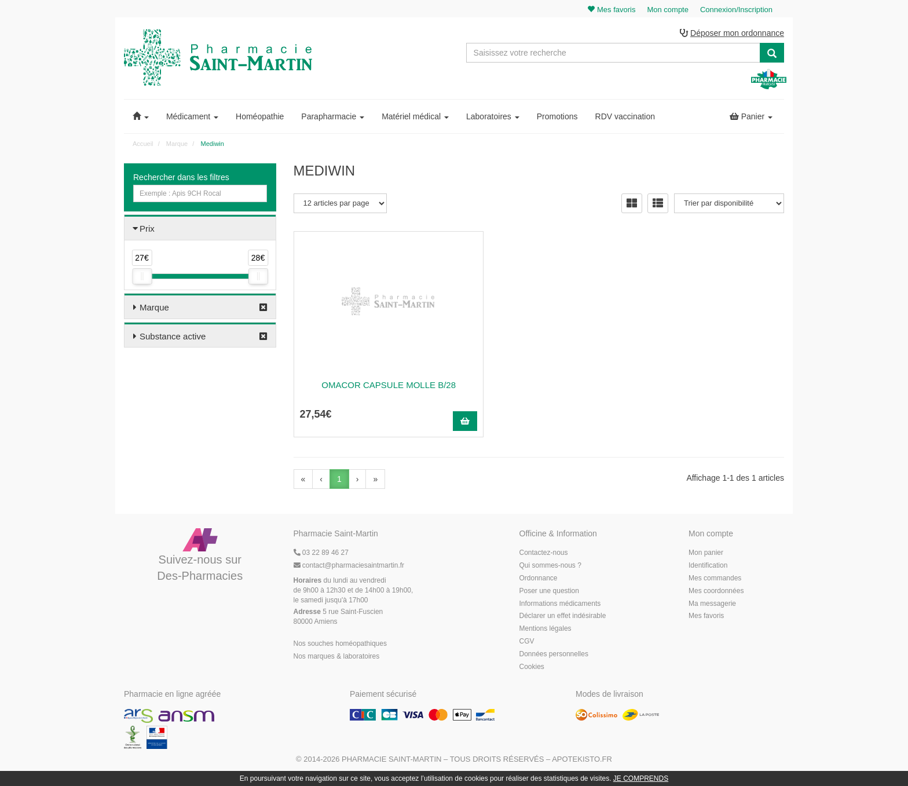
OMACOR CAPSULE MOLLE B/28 (369, 386)
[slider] (142, 278)
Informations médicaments (560, 605)
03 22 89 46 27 (321, 554)
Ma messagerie (712, 605)
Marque (154, 309)
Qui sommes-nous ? (550, 567)
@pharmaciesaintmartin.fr (349, 567)
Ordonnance (538, 580)
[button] (141, 118)
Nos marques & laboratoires (337, 657)
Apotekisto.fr (582, 760)
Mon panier (706, 554)
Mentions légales (545, 630)
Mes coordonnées (716, 592)
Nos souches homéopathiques (340, 645)
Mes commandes (715, 580)
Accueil (143, 145)
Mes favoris (706, 617)
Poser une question (549, 592)
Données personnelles (553, 655)
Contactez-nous (543, 554)
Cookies (531, 668)
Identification (708, 567)
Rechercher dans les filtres (181, 179)
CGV (526, 643)
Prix (147, 230)
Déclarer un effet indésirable (562, 617)
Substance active (173, 338)
